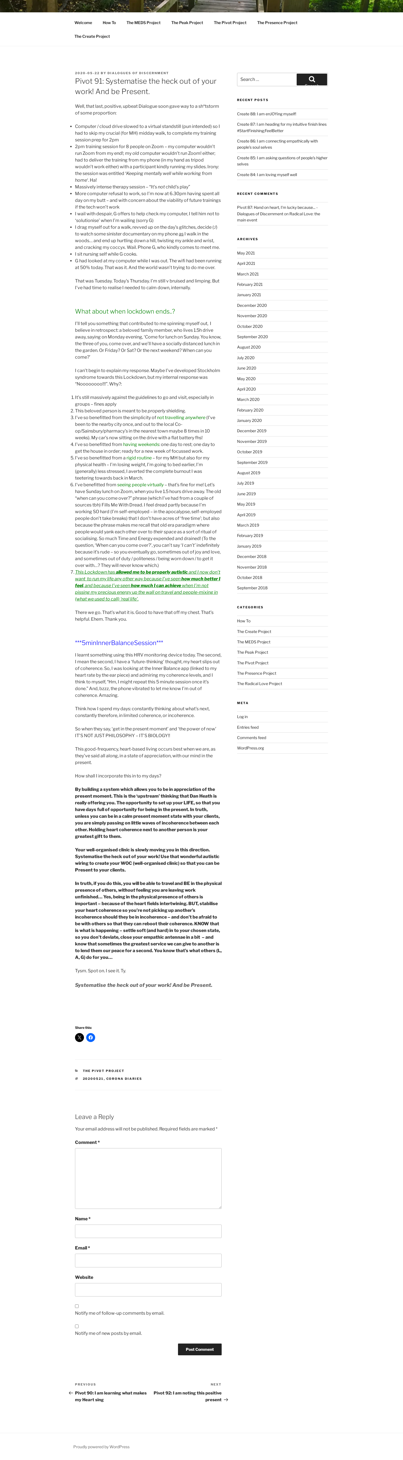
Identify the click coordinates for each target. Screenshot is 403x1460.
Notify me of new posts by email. (108, 1333)
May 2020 (246, 378)
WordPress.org (250, 748)
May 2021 (246, 253)
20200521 (93, 1079)
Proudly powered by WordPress (101, 1446)
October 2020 (250, 326)
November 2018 (252, 567)
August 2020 (249, 347)
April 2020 (246, 389)
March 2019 (248, 525)
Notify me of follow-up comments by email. (119, 1313)
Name (83, 1218)
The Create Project (92, 36)
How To (109, 22)
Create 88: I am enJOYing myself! (266, 113)
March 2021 (248, 274)
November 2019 (252, 441)
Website (84, 1277)
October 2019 (249, 451)
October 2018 (249, 577)
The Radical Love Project (259, 683)
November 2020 (252, 315)
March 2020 (248, 399)
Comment (87, 1142)
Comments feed (251, 737)
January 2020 (249, 420)
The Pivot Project (230, 22)
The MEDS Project (143, 22)
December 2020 (252, 305)
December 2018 (251, 556)
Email (82, 1248)
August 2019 (248, 472)
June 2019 (246, 493)
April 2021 (246, 263)
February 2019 (250, 535)
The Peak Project (187, 22)
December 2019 (251, 430)
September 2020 (252, 336)
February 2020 (250, 410)
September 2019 (252, 462)
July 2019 (245, 483)
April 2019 (246, 514)
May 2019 (246, 504)
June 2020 (246, 368)
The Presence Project (277, 22)
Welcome (83, 22)
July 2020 (246, 357)
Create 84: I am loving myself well (267, 174)
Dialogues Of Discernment (138, 73)
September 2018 (252, 587)
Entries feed (248, 727)
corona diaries (124, 1079)
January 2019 (249, 546)
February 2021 (250, 284)
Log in (242, 716)
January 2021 (249, 294)
